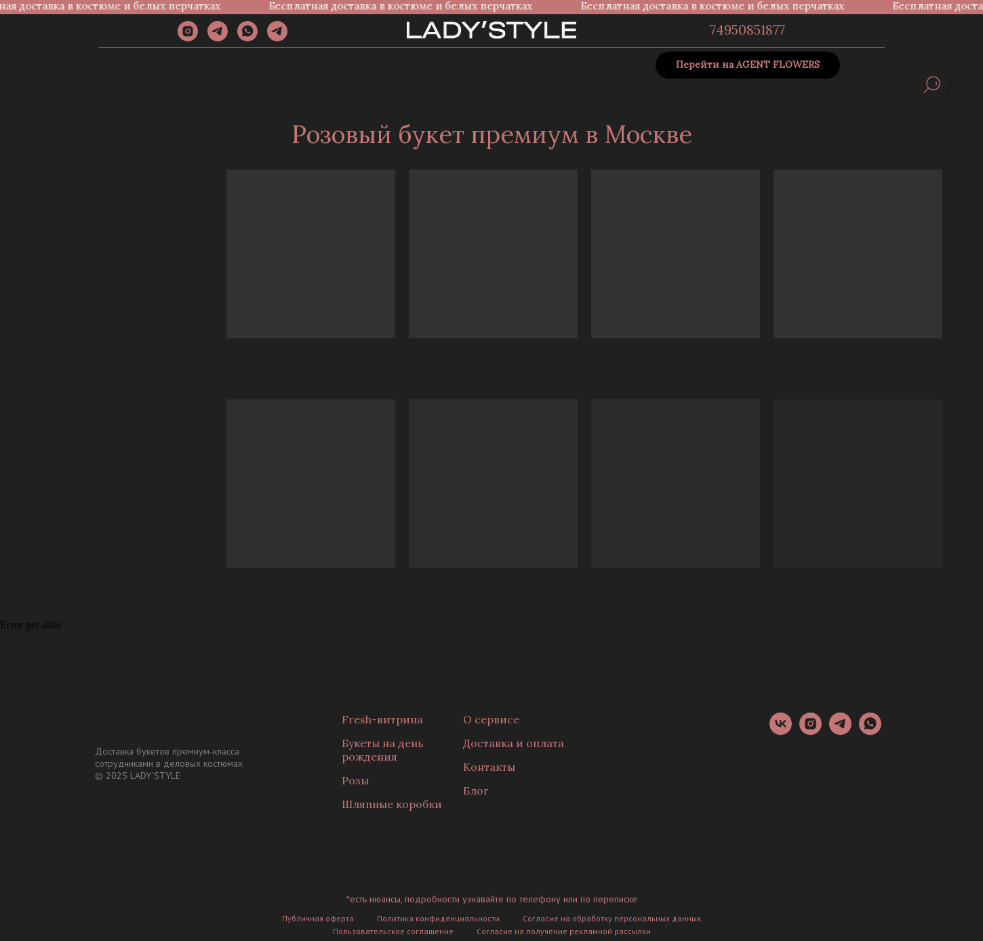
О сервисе (491, 719)
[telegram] (217, 37)
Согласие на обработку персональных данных (612, 918)
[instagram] (188, 37)
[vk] (780, 731)
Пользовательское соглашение (393, 931)
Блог (476, 790)
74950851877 (747, 29)
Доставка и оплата (513, 743)
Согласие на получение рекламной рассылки (564, 931)
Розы (355, 780)
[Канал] (277, 37)
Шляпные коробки (392, 804)
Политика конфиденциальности (438, 918)
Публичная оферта (318, 918)
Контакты (489, 767)
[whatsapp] (247, 37)
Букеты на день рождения (383, 749)
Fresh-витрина (382, 719)
